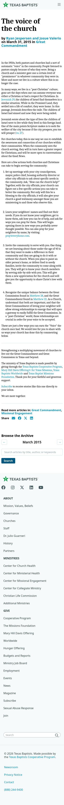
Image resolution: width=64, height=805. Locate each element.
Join (5, 715)
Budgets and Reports (16, 656)
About (8, 498)
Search (8, 460)
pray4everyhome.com (17, 235)
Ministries (11, 558)
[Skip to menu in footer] (59, 5)
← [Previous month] (4, 442)
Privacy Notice (13, 775)
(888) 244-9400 (13, 790)
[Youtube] (41, 487)
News (6, 686)
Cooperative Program (17, 618)
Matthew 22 (40, 299)
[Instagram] (12, 487)
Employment (11, 671)
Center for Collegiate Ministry (22, 588)
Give (6, 611)
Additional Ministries (16, 603)
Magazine (9, 693)
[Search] (57, 735)
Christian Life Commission (20, 596)
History (8, 543)
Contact (9, 782)
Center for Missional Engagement (24, 581)
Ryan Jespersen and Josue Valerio (33, 38)
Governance (11, 513)
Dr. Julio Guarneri (14, 536)
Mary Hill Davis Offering (18, 633)
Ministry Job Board (15, 663)
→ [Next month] (60, 442)
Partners (8, 551)
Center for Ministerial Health (21, 573)
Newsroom (11, 767)
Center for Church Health (19, 566)
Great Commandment (23, 44)
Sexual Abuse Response (18, 708)
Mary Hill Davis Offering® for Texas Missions (26, 370)
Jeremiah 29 (8, 99)
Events (7, 678)
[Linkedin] (31, 487)
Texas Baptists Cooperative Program (42, 366)
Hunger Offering (14, 648)
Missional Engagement (16, 413)
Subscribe (6, 386)
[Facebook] (4, 487)
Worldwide (10, 641)
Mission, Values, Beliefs (18, 506)
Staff (6, 528)
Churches (9, 521)
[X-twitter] (22, 487)
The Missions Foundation (19, 626)
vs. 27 (19, 133)
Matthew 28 (36, 295)
